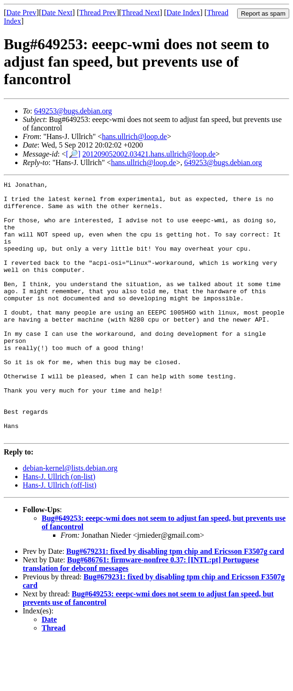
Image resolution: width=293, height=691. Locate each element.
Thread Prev (97, 13)
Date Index (183, 13)
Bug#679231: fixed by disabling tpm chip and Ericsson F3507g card (175, 602)
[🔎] (73, 154)
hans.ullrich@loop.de (134, 136)
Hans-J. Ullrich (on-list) (59, 528)
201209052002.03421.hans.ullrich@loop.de (148, 154)
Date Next (57, 13)
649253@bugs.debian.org (73, 111)
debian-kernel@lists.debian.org (70, 519)
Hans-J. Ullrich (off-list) (60, 536)
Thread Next (141, 13)
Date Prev (21, 13)
